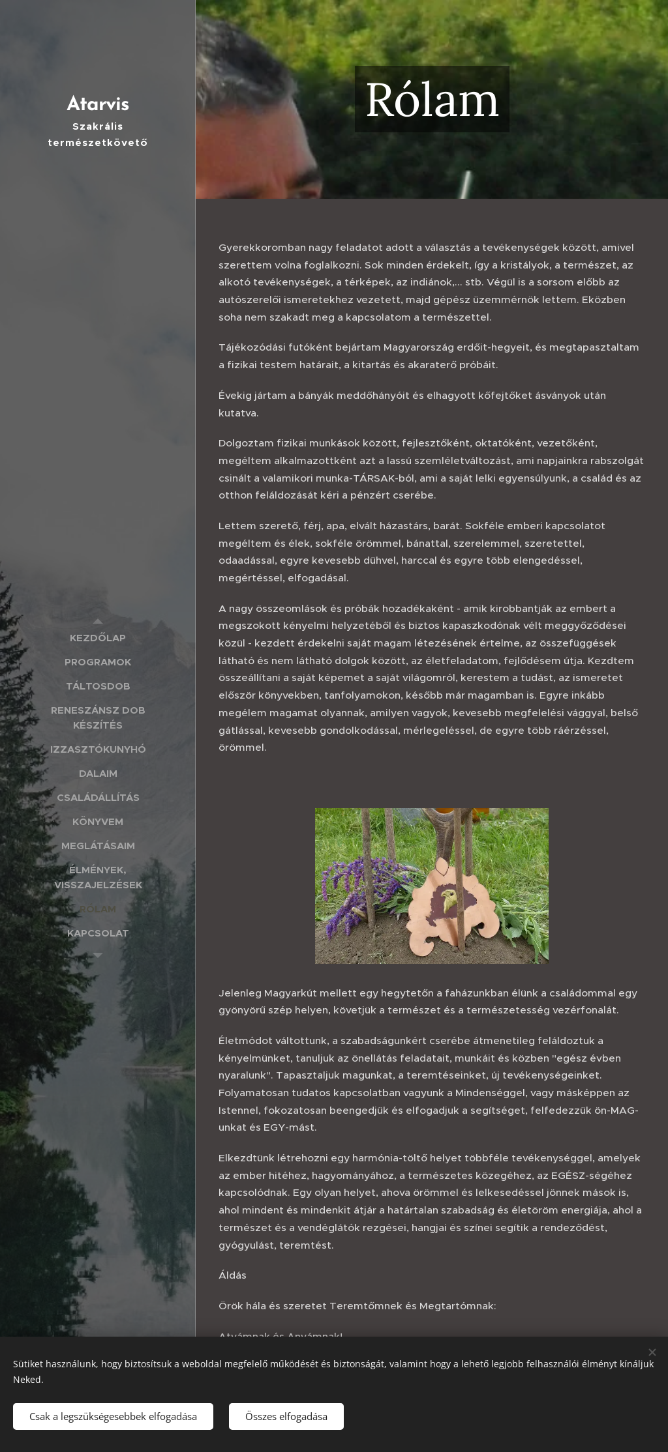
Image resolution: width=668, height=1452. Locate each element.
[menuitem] (98, 637)
